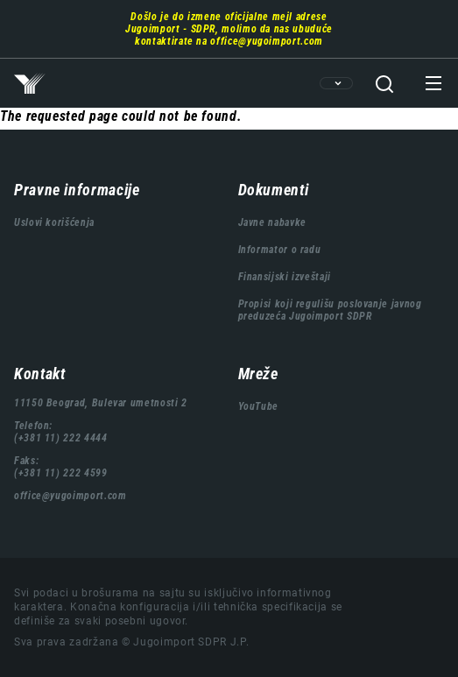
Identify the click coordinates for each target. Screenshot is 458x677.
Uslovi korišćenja (54, 222)
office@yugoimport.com (266, 41)
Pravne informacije (77, 189)
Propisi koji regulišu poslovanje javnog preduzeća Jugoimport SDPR (330, 310)
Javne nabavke (272, 222)
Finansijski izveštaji (284, 277)
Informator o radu (279, 249)
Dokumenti (273, 189)
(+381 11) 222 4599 (61, 473)
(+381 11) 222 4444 (61, 438)
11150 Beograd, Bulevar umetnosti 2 (100, 403)
